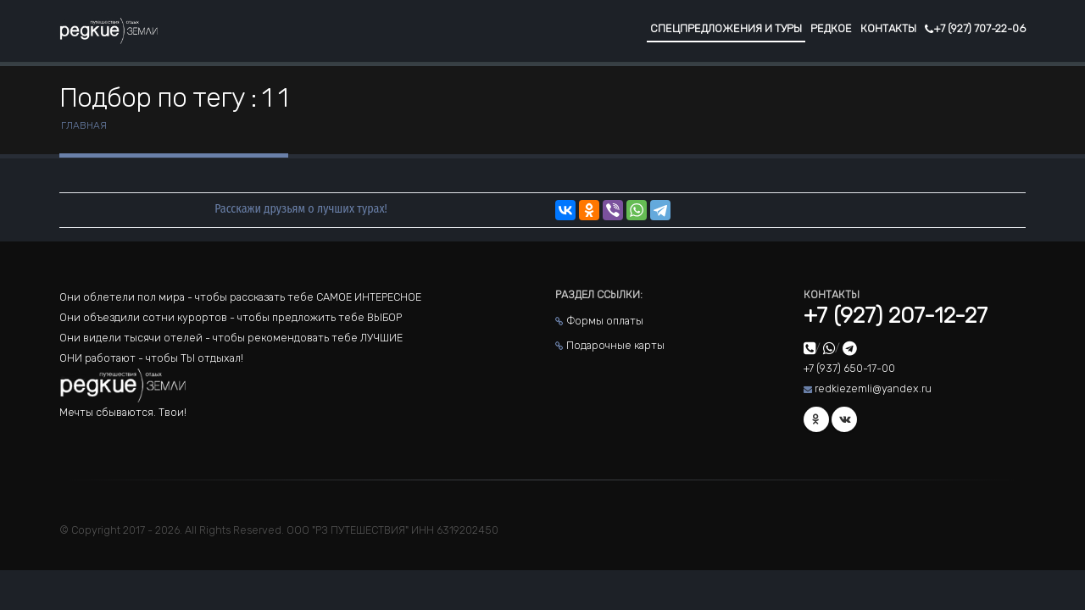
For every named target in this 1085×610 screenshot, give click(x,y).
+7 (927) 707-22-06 (975, 28)
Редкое (831, 28)
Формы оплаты (604, 320)
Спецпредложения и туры (726, 28)
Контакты (888, 28)
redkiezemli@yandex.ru (873, 388)
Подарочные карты (615, 345)
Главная (84, 125)
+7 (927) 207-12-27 (896, 315)
